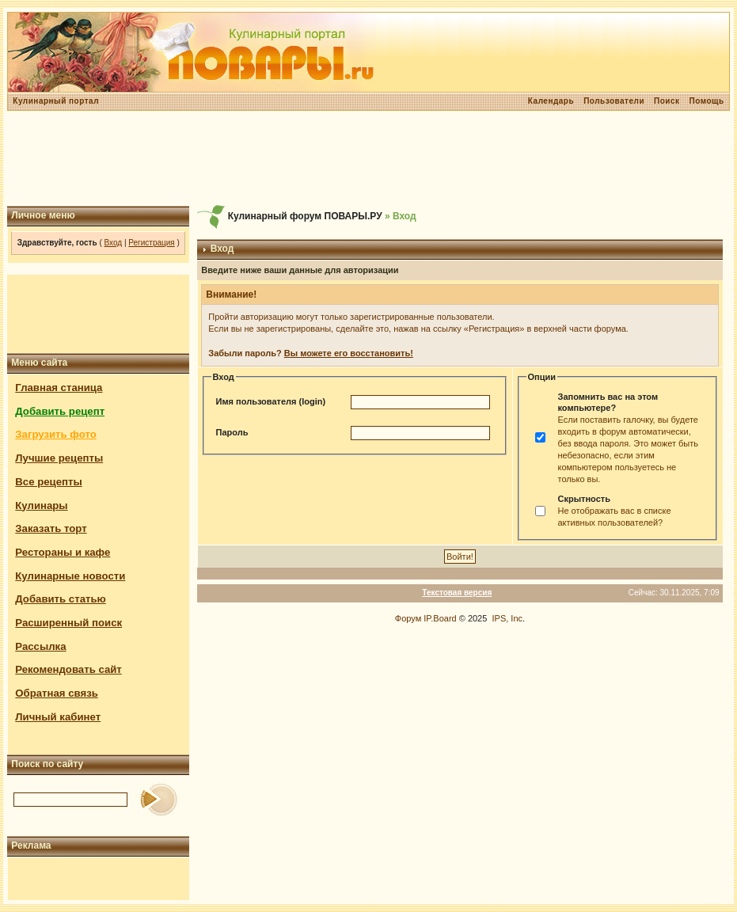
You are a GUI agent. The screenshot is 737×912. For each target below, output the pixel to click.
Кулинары (41, 505)
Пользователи (613, 101)
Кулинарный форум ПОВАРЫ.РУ (305, 216)
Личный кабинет (58, 717)
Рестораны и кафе (62, 552)
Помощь (707, 101)
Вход (113, 242)
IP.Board (440, 618)
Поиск (667, 101)
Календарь (551, 101)
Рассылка (40, 646)
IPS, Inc (507, 618)
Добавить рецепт (59, 411)
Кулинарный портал (56, 101)
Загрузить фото (55, 434)
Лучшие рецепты (59, 458)
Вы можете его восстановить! (348, 353)
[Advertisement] (369, 158)
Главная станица (58, 387)
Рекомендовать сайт (68, 669)
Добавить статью (60, 599)
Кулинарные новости (70, 576)
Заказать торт (50, 528)
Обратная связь (56, 693)
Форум (408, 618)
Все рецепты (48, 482)
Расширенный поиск (68, 623)
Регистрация (151, 242)
